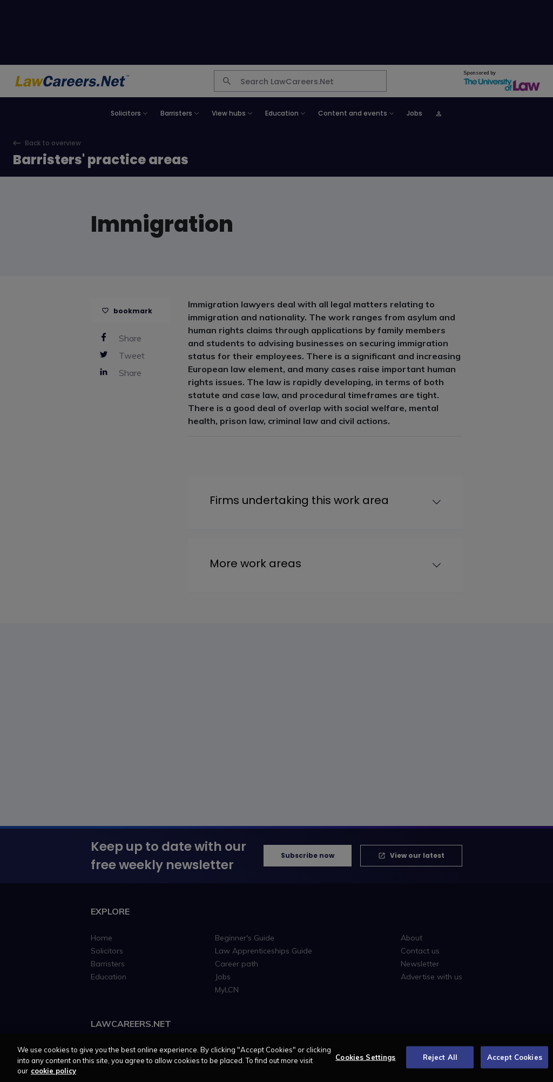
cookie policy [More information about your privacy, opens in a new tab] (53, 1077)
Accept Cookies (514, 1063)
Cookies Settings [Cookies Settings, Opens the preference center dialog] (365, 1063)
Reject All (440, 1063)
